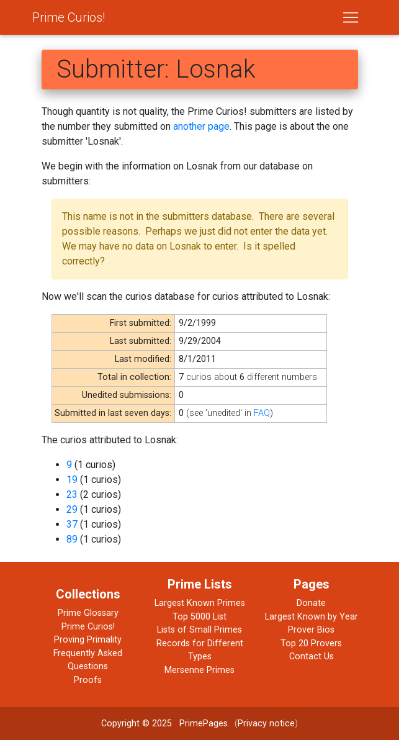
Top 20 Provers (311, 643)
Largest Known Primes (200, 603)
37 (72, 524)
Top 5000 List (199, 616)
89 (72, 539)
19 (72, 479)
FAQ (262, 413)
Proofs (88, 680)
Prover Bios (311, 630)
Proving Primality (88, 639)
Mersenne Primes (199, 670)
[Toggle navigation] (350, 17)
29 (72, 509)
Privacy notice (266, 723)
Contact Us (311, 656)
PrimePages (203, 723)
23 (72, 494)
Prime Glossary (88, 613)
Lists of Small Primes (199, 630)
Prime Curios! (68, 17)
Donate (311, 603)
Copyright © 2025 (136, 723)
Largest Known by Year (311, 616)
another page (201, 126)
